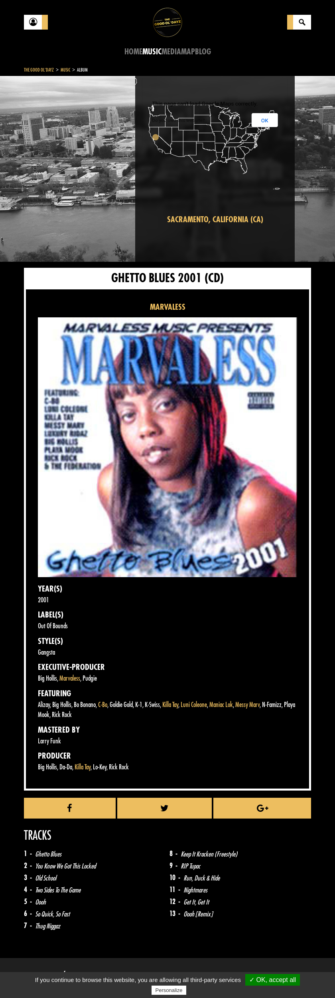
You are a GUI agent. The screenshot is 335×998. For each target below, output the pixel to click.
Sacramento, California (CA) (215, 219)
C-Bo (102, 704)
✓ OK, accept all (272, 979)
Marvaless (69, 678)
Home (133, 52)
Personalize (169, 990)
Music (152, 52)
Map (188, 52)
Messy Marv (247, 704)
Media (171, 52)
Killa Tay (170, 704)
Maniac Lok (221, 704)
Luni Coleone (194, 704)
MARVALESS (167, 307)
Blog (203, 52)
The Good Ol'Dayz (39, 70)
